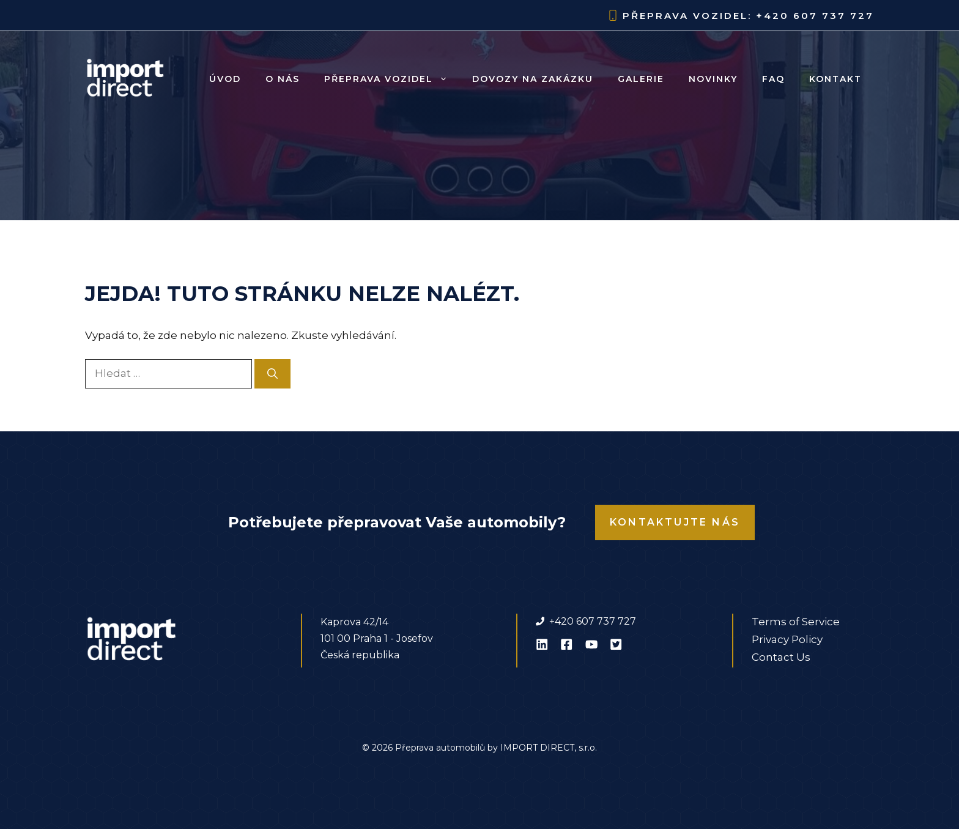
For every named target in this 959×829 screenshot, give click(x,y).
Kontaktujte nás (675, 522)
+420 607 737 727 (815, 15)
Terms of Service (796, 621)
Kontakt (835, 78)
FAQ (773, 78)
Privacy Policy (787, 639)
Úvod (225, 78)
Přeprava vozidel (392, 79)
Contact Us (781, 657)
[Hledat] (272, 373)
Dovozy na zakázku (532, 78)
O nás (282, 78)
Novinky (713, 78)
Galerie (641, 78)
